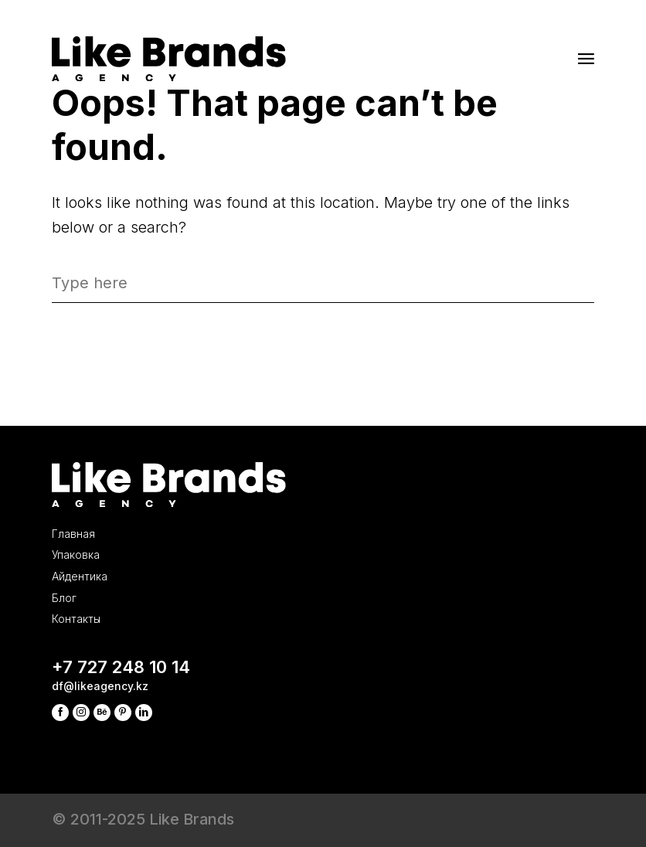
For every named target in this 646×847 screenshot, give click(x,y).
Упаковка (91, 465)
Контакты (93, 574)
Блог (72, 538)
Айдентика (99, 502)
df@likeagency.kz (127, 669)
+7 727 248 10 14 (169, 637)
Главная (88, 430)
